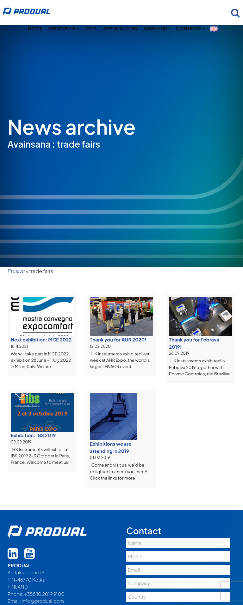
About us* (156, 28)
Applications (120, 28)
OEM (91, 28)
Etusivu (16, 271)
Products (64, 28)
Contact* (190, 28)
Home (35, 28)
